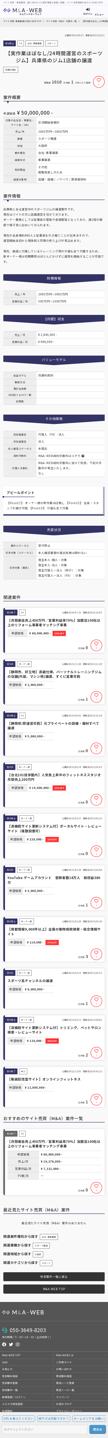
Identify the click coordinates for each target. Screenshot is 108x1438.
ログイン (87, 13)
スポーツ (46, 1263)
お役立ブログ (64, 1404)
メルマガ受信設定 (12, 1404)
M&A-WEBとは (65, 1355)
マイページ (62, 1397)
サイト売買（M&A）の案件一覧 (61, 21)
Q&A (5, 1362)
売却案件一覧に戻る (54, 1277)
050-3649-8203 (28, 1330)
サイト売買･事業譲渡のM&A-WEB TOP (22, 21)
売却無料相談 (10, 1376)
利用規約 (7, 1411)
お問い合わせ (64, 1369)
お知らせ (7, 1369)
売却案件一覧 (10, 1390)
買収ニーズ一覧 (65, 1390)
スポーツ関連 (41, 1245)
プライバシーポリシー (69, 1411)
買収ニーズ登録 (65, 1383)
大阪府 (38, 1254)
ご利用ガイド (64, 1362)
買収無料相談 (64, 1376)
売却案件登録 (10, 1383)
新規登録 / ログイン (14, 1397)
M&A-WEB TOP (54, 1289)
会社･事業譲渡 (49, 1236)
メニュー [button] (99, 14)
